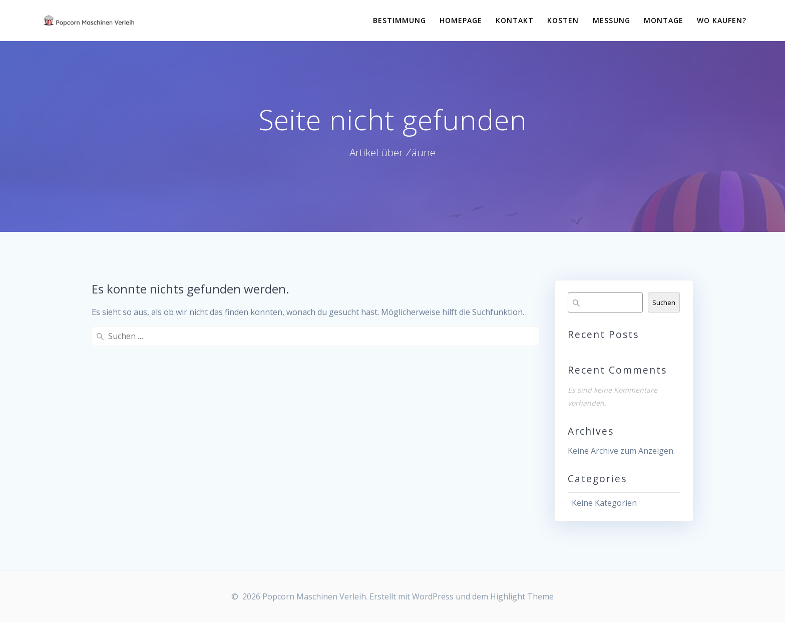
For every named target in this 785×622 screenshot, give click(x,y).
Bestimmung (399, 20)
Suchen (663, 302)
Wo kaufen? (721, 20)
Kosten (563, 20)
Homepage (461, 20)
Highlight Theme (522, 596)
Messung (611, 20)
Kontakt (515, 20)
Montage (663, 20)
